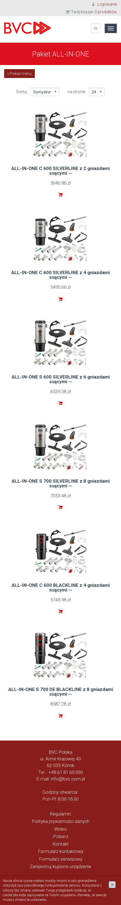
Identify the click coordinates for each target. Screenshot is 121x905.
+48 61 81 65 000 (66, 772)
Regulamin (60, 814)
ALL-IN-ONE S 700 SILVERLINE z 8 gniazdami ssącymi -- (61, 483)
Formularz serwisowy (60, 859)
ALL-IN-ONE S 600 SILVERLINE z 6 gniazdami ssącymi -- (61, 379)
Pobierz (60, 836)
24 (97, 92)
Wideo (60, 829)
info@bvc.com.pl (68, 779)
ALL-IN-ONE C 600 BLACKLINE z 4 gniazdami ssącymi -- (61, 587)
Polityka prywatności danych (61, 821)
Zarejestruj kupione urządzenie (60, 866)
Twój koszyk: (94, 12)
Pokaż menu (19, 73)
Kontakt (60, 844)
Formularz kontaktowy (60, 851)
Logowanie (107, 4)
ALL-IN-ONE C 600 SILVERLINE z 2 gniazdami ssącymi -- (60, 171)
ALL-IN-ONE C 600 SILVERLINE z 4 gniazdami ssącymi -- (60, 275)
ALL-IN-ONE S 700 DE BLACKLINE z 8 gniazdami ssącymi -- (60, 692)
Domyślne (44, 92)
